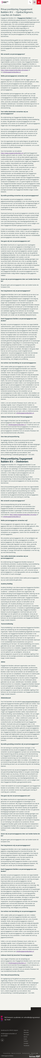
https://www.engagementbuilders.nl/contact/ (14, 70)
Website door (33, 1053)
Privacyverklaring (6, 1053)
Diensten (26, 1032)
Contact (26, 1041)
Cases (25, 1039)
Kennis (25, 1037)
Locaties (26, 1043)
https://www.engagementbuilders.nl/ (12, 153)
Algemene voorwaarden (16, 1053)
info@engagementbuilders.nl (12, 72)
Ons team (26, 1034)
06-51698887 (4, 1036)
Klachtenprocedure (26, 1053)
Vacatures (26, 1045)
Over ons (26, 1030)
